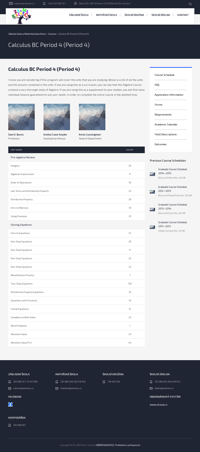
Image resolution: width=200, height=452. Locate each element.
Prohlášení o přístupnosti (127, 445)
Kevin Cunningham (90, 134)
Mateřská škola (106, 14)
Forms (158, 104)
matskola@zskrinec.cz (71, 388)
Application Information (169, 94)
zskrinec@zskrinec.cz (24, 3)
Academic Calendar (166, 124)
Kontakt (183, 14)
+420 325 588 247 (57, 3)
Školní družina (134, 14)
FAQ (157, 84)
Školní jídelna (161, 14)
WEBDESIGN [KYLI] (105, 445)
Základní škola (79, 14)
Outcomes (161, 144)
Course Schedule (165, 74)
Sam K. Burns (16, 134)
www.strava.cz (158, 404)
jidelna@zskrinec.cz (164, 388)
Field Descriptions (166, 134)
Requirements (163, 114)
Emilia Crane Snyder (55, 134)
